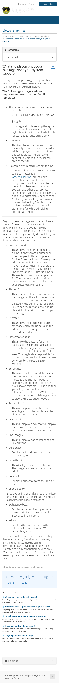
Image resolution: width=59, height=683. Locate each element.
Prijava (31, 4)
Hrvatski (21, 4)
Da (11, 583)
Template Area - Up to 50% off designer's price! (26, 606)
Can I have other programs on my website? (24, 616)
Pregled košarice (48, 4)
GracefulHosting (21, 177)
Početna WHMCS (9, 36)
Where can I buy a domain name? (19, 597)
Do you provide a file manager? (18, 626)
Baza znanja (24, 36)
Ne (25, 583)
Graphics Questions (41, 36)
